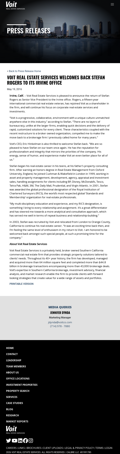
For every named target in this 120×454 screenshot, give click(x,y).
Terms (99, 448)
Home (10, 348)
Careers (11, 448)
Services (11, 397)
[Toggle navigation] (112, 5)
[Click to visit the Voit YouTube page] (14, 441)
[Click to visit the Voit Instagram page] (31, 441)
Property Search (17, 391)
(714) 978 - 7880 (60, 326)
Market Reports (17, 421)
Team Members (16, 366)
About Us (12, 372)
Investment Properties (22, 385)
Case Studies (14, 403)
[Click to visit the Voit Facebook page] (25, 441)
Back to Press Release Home (25, 71)
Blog (9, 409)
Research (12, 415)
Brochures (34, 448)
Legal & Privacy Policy (79, 448)
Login (108, 448)
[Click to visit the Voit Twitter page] (8, 441)
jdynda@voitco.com (60, 322)
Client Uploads (53, 448)
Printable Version (21, 283)
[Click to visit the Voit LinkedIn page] (20, 441)
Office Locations (18, 378)
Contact (12, 354)
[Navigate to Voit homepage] (15, 5)
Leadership (13, 360)
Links (21, 448)
